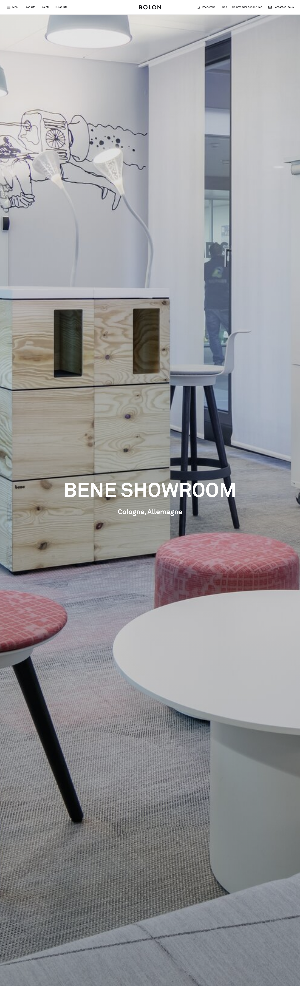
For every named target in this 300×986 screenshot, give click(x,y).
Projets (45, 7)
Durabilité (61, 7)
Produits (30, 7)
